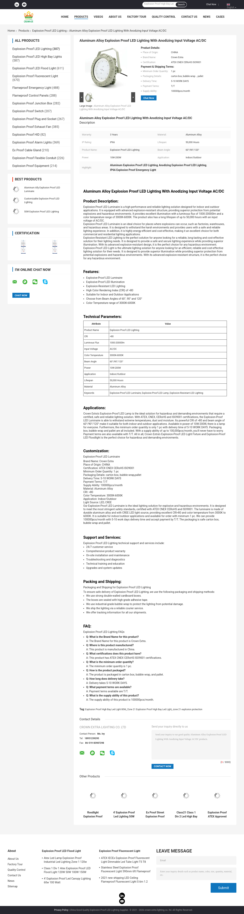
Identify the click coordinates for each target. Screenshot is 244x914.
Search (181, 4)
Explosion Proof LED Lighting (49, 30)
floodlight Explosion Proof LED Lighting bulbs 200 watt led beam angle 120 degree (93, 814)
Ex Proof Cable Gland (26, 150)
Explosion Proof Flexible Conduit (34, 158)
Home (65, 16)
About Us (115, 16)
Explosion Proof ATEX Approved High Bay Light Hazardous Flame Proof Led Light (217, 814)
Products (81, 16)
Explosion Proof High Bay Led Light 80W (105, 709)
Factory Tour (136, 16)
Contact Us (189, 16)
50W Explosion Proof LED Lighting (41, 211)
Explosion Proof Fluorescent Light (35, 76)
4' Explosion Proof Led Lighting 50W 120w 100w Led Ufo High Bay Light (124, 814)
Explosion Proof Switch (28, 111)
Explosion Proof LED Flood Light (34, 68)
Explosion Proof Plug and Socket (34, 119)
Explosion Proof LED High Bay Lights (37, 56)
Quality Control (164, 16)
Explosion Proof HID (26, 134)
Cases (220, 16)
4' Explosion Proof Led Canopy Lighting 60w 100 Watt (67, 880)
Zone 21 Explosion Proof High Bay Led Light (149, 709)
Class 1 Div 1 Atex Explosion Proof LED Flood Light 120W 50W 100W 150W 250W (67, 871)
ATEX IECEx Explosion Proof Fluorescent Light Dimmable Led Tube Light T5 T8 (125, 859)
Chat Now (211, 4)
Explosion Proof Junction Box (32, 103)
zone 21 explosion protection (187, 709)
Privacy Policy (61, 910)
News (206, 16)
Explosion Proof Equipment (30, 166)
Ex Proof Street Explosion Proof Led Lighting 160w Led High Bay (155, 814)
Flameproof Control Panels (30, 95)
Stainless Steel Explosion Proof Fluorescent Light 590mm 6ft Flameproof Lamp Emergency (125, 870)
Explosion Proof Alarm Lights (32, 142)
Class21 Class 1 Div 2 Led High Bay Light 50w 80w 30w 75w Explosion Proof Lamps (186, 814)
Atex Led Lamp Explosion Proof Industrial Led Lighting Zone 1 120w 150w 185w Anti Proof (65, 860)
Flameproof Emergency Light (31, 88)
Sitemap (13, 886)
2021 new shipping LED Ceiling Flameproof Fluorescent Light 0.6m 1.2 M (124, 880)
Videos (98, 16)
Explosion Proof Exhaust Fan (31, 127)
